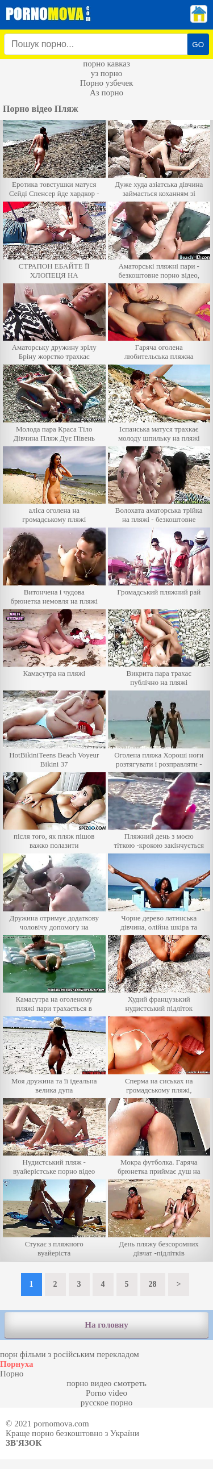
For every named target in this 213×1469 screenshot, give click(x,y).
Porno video (106, 1392)
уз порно (107, 73)
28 (153, 1284)
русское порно (106, 1402)
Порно (11, 1373)
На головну (106, 1324)
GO (198, 44)
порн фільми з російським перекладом (69, 1354)
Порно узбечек (106, 82)
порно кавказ (106, 63)
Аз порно (106, 92)
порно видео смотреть (106, 1383)
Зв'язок (23, 1442)
